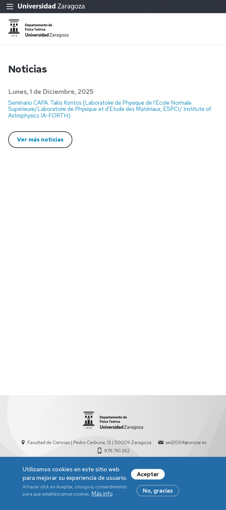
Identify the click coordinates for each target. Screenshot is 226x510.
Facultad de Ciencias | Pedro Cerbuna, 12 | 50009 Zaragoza (89, 442)
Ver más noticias (40, 139)
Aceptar (148, 475)
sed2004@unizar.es (185, 442)
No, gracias (158, 492)
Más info (102, 495)
